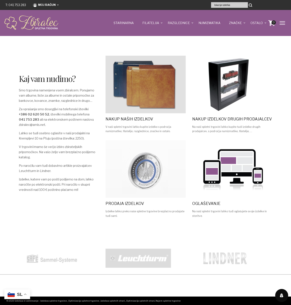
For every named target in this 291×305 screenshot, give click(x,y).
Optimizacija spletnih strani (140, 301)
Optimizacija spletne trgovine (83, 301)
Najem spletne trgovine (168, 301)
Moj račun (44, 5)
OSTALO (256, 23)
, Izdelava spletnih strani (112, 301)
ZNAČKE (235, 23)
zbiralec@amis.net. (32, 125)
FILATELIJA (150, 23)
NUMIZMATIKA (209, 23)
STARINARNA (124, 23)
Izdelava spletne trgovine (53, 301)
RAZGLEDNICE (179, 23)
